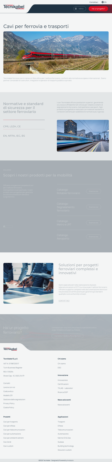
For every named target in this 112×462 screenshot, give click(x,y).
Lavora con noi (9, 387)
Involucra (70, 460)
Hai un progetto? (98, 8)
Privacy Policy (8, 403)
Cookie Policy (8, 407)
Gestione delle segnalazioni (14, 399)
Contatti (6, 383)
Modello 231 (8, 395)
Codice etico (8, 391)
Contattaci (93, 2)
